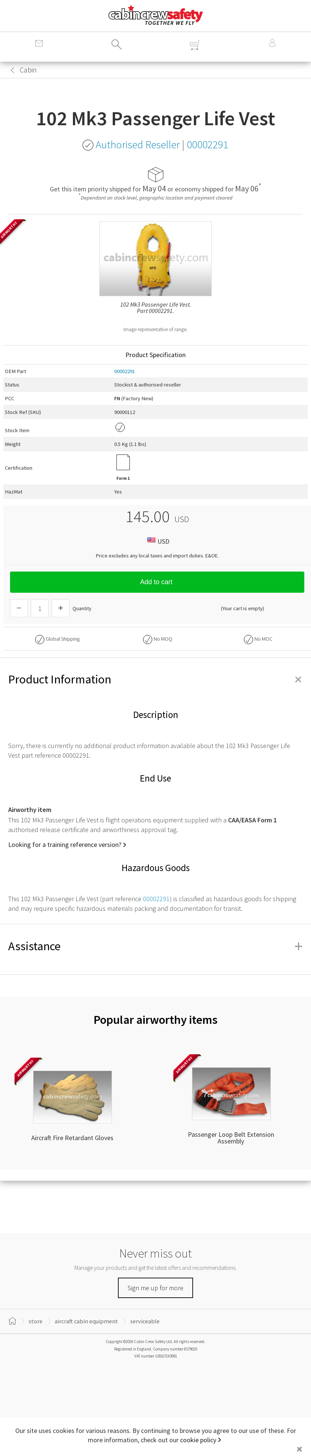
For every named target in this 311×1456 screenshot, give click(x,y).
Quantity (82, 608)
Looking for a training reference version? (64, 844)
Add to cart (157, 582)
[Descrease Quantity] (19, 608)
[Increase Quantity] (61, 608)
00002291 (124, 371)
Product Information (155, 679)
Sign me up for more (155, 1288)
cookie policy (198, 1440)
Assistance (155, 946)
